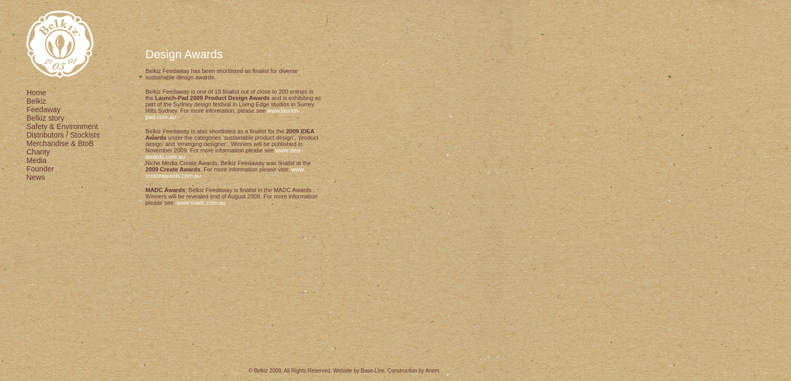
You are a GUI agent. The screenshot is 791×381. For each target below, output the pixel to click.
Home (36, 92)
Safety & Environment (62, 126)
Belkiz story (45, 118)
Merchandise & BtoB (60, 143)
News (35, 177)
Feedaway (43, 109)
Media (36, 160)
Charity (38, 152)
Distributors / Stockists (62, 135)
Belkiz (36, 101)
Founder (40, 169)
